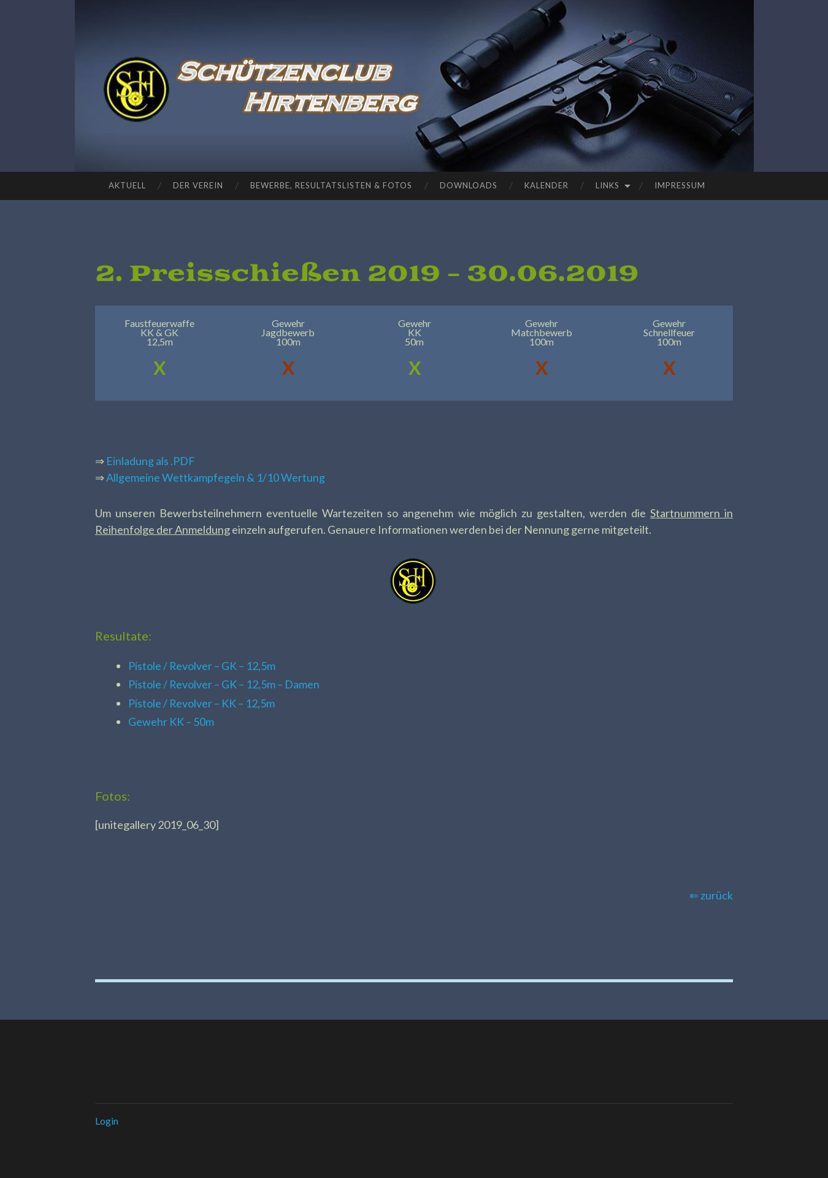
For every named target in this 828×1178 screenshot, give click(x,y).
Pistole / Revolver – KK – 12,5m (201, 703)
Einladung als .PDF (150, 461)
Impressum (679, 185)
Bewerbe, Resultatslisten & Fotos (331, 185)
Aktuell (127, 185)
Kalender (546, 185)
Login (106, 1120)
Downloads (468, 185)
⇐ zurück (711, 895)
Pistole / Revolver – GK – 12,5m (202, 665)
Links (607, 185)
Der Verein (198, 185)
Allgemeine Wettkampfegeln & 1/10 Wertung (215, 477)
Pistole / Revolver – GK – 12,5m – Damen (224, 684)
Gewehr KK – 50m (171, 721)
